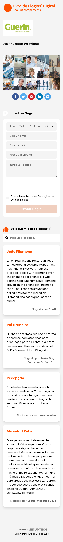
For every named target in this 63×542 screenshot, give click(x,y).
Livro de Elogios (35, 534)
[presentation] (31, 186)
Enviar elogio (31, 209)
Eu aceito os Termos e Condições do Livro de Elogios (32, 198)
